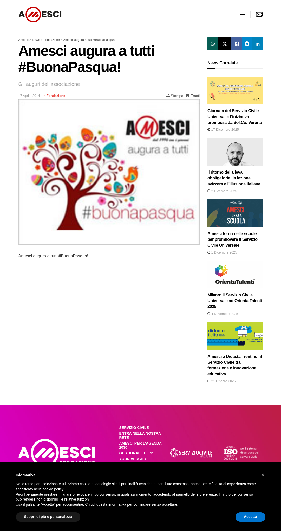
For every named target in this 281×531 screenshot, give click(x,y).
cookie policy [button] (53, 489)
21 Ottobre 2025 (221, 381)
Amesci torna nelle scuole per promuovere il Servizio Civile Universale (232, 239)
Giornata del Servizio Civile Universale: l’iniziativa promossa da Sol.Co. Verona (234, 117)
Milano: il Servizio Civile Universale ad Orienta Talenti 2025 (234, 301)
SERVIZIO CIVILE (134, 428)
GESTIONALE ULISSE (138, 453)
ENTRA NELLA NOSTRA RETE (140, 435)
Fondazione (56, 96)
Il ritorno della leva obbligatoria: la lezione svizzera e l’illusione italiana (233, 178)
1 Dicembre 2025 (222, 252)
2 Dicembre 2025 (222, 191)
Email (193, 96)
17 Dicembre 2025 (223, 129)
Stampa (174, 96)
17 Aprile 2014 (29, 96)
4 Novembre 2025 (222, 314)
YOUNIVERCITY (133, 459)
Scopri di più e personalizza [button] (48, 517)
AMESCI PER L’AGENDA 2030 (140, 445)
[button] (263, 475)
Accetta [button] (250, 517)
